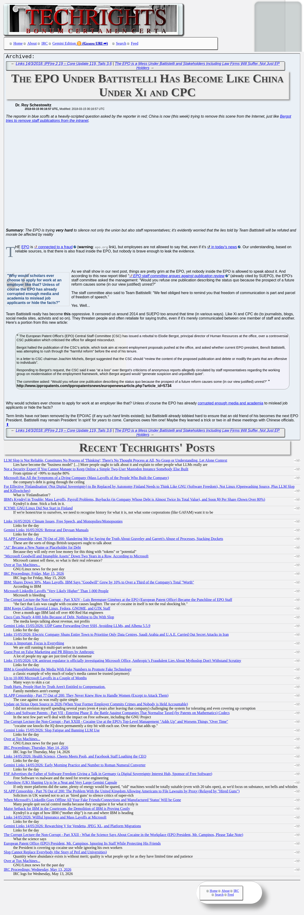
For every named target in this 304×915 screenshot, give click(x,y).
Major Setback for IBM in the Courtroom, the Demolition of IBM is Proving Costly (67, 810)
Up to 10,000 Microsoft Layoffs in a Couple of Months (45, 679)
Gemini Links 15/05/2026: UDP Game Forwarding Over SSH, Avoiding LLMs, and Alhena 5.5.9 (77, 627)
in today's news (224, 248)
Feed (134, 43)
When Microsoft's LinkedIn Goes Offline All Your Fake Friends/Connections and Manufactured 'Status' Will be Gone (92, 801)
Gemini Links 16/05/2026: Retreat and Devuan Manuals (46, 531)
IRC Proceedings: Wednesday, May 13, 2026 (37, 871)
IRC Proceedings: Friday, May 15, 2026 (34, 575)
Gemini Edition (64, 43)
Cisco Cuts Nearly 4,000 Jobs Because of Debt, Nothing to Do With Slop (59, 618)
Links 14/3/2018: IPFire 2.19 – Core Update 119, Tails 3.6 (64, 65)
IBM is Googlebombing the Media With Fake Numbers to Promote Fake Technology (68, 670)
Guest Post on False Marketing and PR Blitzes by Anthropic (49, 653)
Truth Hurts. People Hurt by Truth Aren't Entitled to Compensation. (54, 688)
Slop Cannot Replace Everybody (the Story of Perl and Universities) (55, 853)
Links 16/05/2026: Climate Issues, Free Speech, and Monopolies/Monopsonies (63, 522)
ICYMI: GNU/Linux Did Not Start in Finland (38, 509)
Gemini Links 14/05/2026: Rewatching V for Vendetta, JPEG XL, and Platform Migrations (72, 827)
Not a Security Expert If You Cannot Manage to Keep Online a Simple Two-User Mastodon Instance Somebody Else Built (96, 470)
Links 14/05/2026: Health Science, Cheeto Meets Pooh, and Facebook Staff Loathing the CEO (75, 757)
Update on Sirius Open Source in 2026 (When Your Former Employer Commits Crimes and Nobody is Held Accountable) (96, 705)
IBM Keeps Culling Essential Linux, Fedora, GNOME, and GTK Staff (57, 609)
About (32, 43)
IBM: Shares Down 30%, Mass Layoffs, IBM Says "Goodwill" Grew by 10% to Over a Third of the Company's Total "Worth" (99, 583)
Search (121, 43)
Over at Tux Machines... (22, 566)
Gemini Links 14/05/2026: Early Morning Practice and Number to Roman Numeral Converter (75, 766)
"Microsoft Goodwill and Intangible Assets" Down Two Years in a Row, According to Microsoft (76, 557)
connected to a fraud (55, 248)
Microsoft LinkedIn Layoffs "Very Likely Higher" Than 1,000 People (56, 592)
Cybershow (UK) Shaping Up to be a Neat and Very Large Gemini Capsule (60, 784)
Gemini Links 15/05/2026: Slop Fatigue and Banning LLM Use (52, 731)
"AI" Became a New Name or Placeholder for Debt (42, 549)
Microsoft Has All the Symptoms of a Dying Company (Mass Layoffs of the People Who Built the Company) (86, 479)
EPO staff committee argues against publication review (178, 277)
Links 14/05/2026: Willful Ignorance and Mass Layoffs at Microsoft (55, 818)
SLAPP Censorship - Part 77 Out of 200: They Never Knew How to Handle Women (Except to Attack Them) (86, 697)
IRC (44, 43)
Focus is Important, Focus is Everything (34, 644)
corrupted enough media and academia (230, 404)
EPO (25, 248)
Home (18, 43)
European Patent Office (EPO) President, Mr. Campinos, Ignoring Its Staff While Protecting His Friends (82, 845)
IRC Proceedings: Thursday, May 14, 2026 (36, 749)
